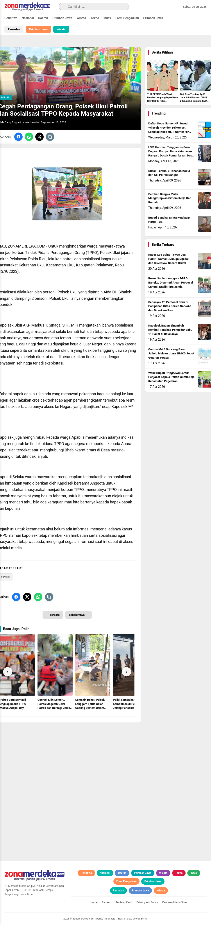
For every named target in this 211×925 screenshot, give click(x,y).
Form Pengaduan (127, 18)
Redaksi (106, 902)
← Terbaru (53, 615)
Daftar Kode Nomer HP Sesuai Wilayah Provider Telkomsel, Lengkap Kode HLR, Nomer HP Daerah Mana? (168, 129)
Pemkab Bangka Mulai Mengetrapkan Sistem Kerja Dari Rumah (169, 198)
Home (93, 902)
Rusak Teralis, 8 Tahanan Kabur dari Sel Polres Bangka (169, 173)
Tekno (94, 18)
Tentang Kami (124, 902)
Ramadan (14, 29)
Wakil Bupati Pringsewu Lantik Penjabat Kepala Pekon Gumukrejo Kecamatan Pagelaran (171, 377)
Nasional (28, 18)
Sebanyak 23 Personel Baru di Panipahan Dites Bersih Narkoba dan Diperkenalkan (169, 306)
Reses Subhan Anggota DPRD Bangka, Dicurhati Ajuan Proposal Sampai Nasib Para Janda (170, 282)
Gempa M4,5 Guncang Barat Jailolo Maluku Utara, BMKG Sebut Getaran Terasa (171, 353)
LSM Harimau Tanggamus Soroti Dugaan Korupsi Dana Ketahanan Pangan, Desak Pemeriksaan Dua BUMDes (170, 153)
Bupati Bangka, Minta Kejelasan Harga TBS (169, 220)
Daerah (43, 18)
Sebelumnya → (78, 615)
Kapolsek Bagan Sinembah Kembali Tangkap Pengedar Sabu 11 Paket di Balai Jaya (170, 329)
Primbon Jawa (62, 18)
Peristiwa (10, 18)
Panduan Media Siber (174, 902)
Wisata (81, 18)
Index (107, 18)
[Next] (126, 671)
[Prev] (7, 671)
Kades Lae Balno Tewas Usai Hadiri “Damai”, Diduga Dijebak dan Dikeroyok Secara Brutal (169, 259)
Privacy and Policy (147, 902)
